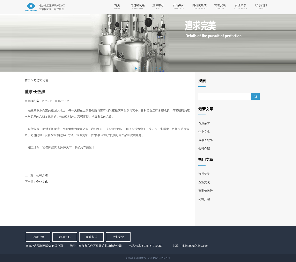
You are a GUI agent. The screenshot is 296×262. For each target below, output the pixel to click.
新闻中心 (65, 237)
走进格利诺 (41, 80)
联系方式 (91, 237)
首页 (27, 80)
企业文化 (42, 181)
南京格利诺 (32, 101)
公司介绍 (42, 175)
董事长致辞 (205, 140)
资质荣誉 (204, 123)
